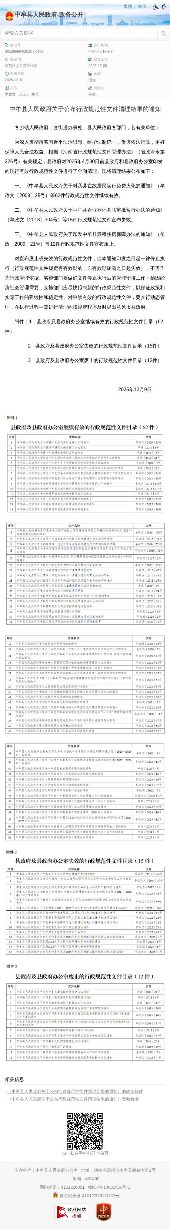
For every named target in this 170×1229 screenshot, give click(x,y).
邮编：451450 (85, 1178)
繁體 (128, 6)
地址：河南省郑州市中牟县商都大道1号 (118, 1170)
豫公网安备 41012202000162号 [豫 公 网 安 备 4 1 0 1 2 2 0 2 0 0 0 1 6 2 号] (85, 1195)
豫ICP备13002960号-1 (109, 1187)
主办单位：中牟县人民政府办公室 (46, 1170)
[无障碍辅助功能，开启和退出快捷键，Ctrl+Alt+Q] (160, 6)
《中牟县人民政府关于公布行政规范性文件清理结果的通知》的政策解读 (75, 1091)
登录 (142, 6)
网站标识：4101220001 (62, 1187)
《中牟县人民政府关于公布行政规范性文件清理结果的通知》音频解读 (73, 1098)
